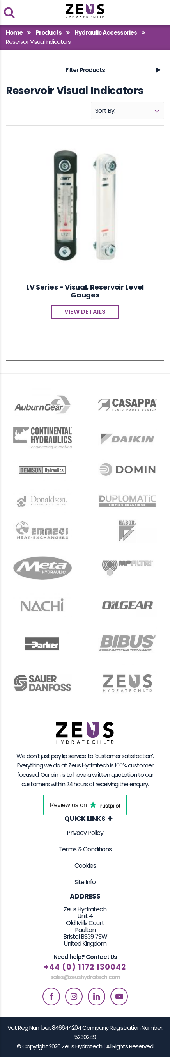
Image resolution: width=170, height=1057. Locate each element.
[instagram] (74, 996)
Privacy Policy (85, 832)
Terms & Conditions (85, 849)
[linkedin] (96, 996)
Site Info (85, 881)
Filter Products (85, 70)
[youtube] (119, 996)
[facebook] (51, 996)
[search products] (9, 12)
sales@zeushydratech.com (85, 977)
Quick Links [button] (84, 818)
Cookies (85, 865)
